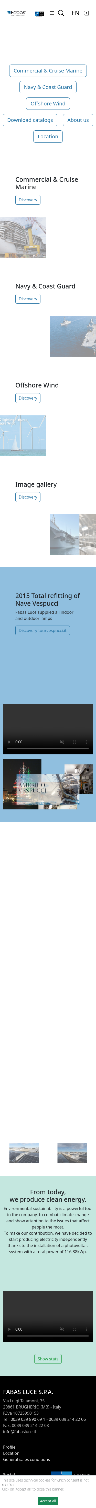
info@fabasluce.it (19, 1431)
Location (48, 136)
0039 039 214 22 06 (67, 1419)
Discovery (28, 200)
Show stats (48, 1359)
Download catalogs (30, 119)
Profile (9, 1447)
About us (78, 119)
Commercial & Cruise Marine (48, 70)
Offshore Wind (47, 103)
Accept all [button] (48, 1500)
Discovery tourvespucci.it (43, 630)
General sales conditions (26, 1459)
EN (75, 12)
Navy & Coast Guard (48, 87)
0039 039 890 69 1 (27, 1419)
